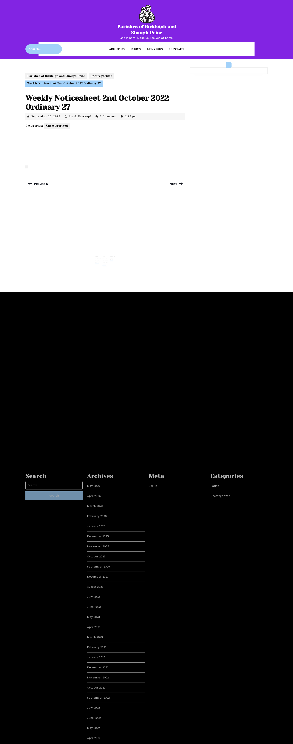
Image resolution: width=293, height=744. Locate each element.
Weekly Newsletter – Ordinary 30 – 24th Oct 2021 (111, 255)
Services (155, 49)
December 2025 (98, 710)
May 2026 (93, 660)
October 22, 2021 (111, 256)
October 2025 (96, 730)
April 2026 (94, 670)
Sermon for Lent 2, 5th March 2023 (99, 254)
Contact (176, 49)
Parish (214, 660)
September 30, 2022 (45, 116)
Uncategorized (101, 76)
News (136, 49)
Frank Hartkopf (80, 116)
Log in (153, 660)
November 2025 (98, 720)
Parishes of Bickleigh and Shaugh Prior (56, 76)
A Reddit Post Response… (104, 254)
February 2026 (97, 690)
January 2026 (96, 700)
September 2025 (98, 741)
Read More (104, 262)
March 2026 (95, 680)
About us (116, 49)
